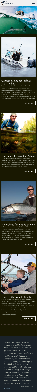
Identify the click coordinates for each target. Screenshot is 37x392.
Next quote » (7, 388)
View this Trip (28, 103)
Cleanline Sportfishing (7, 3)
